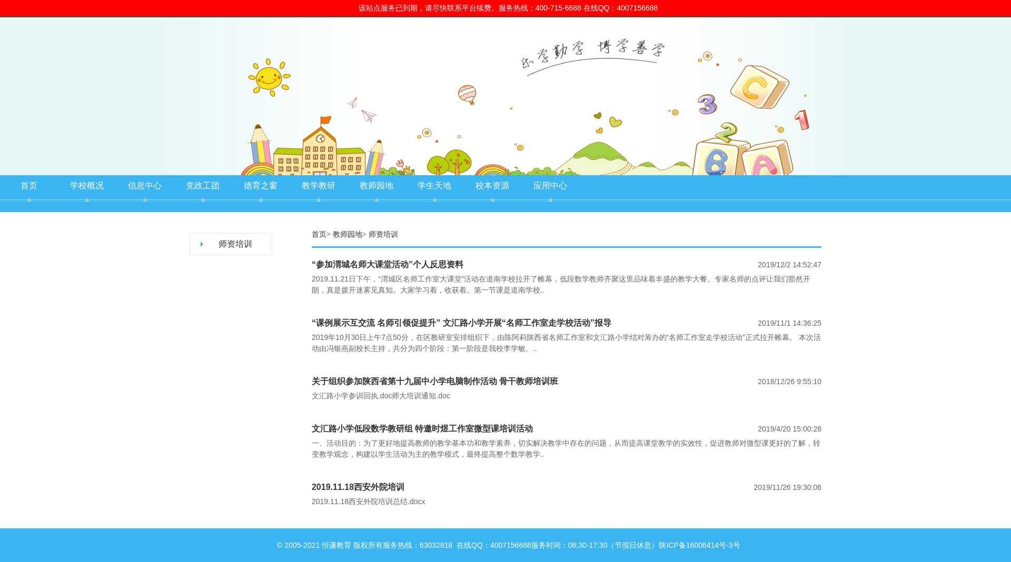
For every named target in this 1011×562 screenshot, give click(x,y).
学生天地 (434, 185)
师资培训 (235, 243)
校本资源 (492, 185)
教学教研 (318, 185)
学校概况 (87, 185)
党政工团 (203, 185)
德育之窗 (260, 185)
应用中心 (550, 185)
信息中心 (145, 185)
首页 (29, 185)
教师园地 (376, 185)
